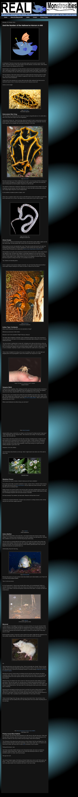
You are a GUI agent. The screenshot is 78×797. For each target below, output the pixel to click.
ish (24, 744)
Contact (35, 17)
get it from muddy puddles (30, 397)
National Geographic (26, 430)
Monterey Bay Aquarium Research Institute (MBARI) (26, 730)
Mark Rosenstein (26, 574)
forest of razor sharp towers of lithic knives (32, 249)
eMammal (26, 620)
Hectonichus (26, 323)
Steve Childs (26, 110)
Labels (27, 17)
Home (5, 17)
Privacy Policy (44, 17)
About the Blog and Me (17, 17)
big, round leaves (20, 485)
